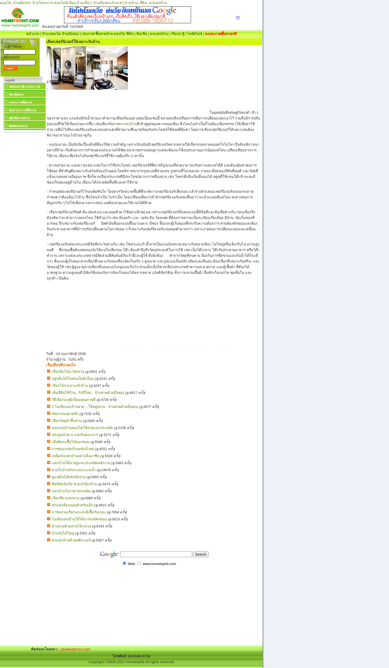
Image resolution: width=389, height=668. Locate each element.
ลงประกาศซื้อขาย (20, 102)
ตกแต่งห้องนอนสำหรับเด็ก (72, 505)
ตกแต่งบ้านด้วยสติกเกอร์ (71, 540)
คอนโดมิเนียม (65, 3)
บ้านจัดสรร (21, 3)
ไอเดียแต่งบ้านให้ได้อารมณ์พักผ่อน (79, 519)
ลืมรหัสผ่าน (16, 94)
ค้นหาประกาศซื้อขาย (22, 110)
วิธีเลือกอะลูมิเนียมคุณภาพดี (74, 400)
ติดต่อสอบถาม (18, 126)
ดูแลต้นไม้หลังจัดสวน (69, 477)
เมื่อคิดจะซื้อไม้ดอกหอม (70, 442)
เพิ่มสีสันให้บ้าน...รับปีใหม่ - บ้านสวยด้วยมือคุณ (88, 393)
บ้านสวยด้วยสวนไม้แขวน (71, 526)
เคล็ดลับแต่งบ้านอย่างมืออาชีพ (75, 456)
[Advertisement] (22, 215)
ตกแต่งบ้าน (158, 3)
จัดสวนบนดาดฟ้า (65, 414)
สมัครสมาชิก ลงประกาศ (24, 86)
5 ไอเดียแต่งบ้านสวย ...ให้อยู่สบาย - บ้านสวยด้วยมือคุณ (95, 407)
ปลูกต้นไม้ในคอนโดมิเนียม (73, 379)
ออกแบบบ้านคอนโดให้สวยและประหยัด (82, 428)
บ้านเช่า (118, 3)
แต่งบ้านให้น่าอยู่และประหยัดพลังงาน (81, 463)
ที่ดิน (143, 3)
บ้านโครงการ (42, 3)
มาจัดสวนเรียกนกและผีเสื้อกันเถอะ (79, 512)
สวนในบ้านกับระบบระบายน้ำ (74, 470)
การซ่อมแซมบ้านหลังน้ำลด (73, 449)
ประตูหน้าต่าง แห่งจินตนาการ (75, 435)
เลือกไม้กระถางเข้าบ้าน (70, 386)
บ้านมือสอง (102, 3)
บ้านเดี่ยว (84, 3)
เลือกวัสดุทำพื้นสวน (67, 421)
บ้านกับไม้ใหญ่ (63, 533)
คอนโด (5, 3)
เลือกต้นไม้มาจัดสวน (68, 372)
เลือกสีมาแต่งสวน (65, 498)
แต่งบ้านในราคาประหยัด (71, 491)
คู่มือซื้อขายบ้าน (19, 118)
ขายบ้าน (131, 3)
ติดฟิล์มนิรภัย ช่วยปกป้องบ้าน (74, 484)
